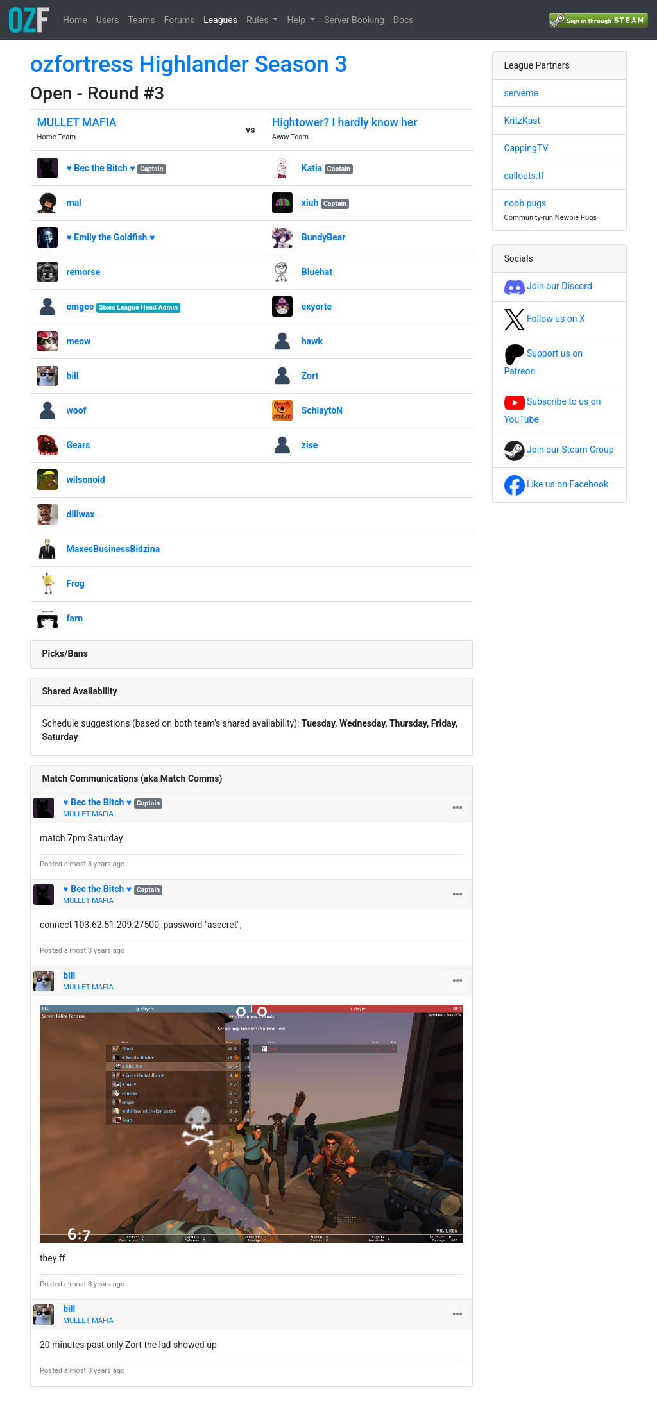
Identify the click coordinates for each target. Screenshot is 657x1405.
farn (75, 618)
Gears (78, 445)
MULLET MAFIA (77, 122)
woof (77, 410)
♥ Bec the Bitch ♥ (101, 168)
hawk (312, 341)
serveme (521, 93)
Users (107, 20)
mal (74, 203)
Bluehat (317, 272)
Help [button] (297, 20)
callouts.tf (524, 176)
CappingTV (526, 148)
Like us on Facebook (556, 484)
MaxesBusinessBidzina (113, 549)
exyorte (317, 306)
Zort (310, 376)
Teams (141, 20)
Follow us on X (544, 319)
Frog (76, 583)
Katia (312, 168)
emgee (80, 306)
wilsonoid (86, 480)
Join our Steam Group (559, 449)
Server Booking (354, 20)
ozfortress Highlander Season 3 (188, 64)
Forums (179, 20)
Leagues (220, 20)
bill (73, 376)
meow (79, 341)
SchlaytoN (322, 410)
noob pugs (525, 203)
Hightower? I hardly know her (345, 122)
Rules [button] (258, 20)
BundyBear (324, 237)
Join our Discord (548, 286)
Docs (403, 20)
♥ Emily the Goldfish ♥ (111, 237)
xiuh (310, 203)
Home (75, 20)
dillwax (81, 514)
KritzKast (522, 120)
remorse (83, 272)
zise (310, 445)
